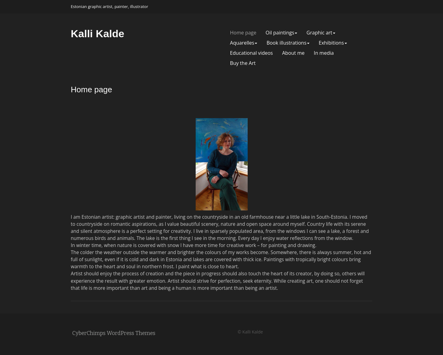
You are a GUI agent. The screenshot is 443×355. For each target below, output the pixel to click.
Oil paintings (281, 33)
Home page (243, 33)
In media (324, 53)
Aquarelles (243, 43)
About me (293, 53)
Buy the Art (243, 63)
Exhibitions (333, 43)
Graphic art (320, 33)
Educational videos (251, 53)
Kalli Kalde (97, 33)
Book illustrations (287, 43)
